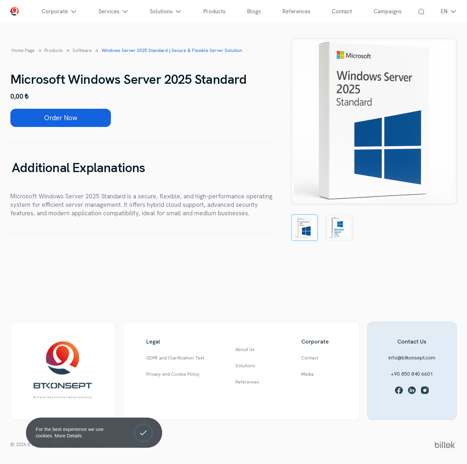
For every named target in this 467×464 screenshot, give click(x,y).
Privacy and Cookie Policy (172, 374)
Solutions (245, 366)
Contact (309, 358)
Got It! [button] (143, 428)
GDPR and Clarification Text (175, 358)
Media (307, 374)
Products (53, 50)
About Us (245, 349)
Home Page (23, 50)
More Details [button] (68, 435)
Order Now (61, 117)
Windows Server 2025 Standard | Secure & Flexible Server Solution (172, 50)
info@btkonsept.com (412, 357)
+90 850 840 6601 (412, 373)
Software (82, 50)
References (247, 382)
